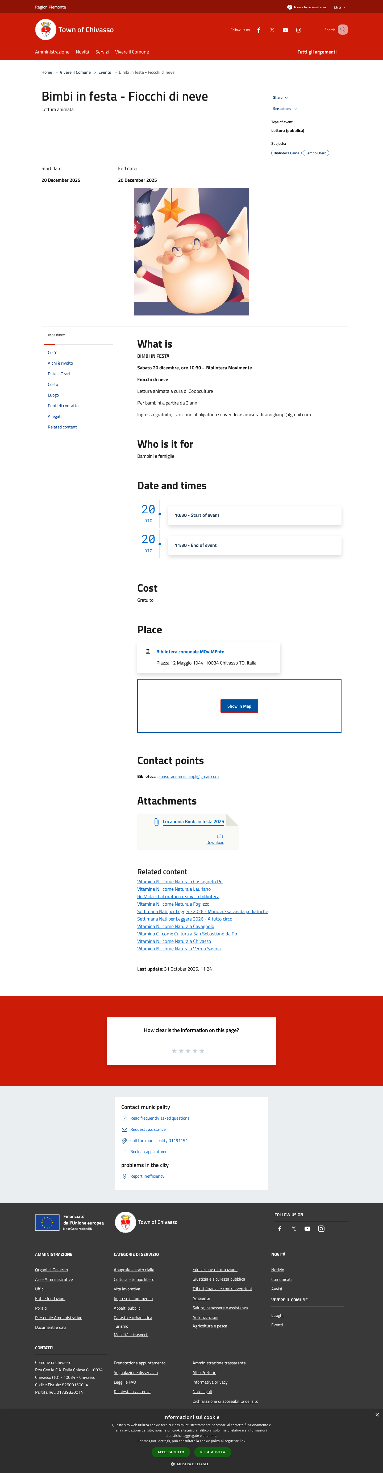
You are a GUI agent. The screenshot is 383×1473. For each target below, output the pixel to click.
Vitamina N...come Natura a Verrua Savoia (179, 948)
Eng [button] (340, 7)
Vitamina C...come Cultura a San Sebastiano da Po (187, 933)
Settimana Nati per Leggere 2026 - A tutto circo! (185, 918)
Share (281, 97)
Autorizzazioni (205, 1317)
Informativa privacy (210, 1382)
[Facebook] (252, 29)
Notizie (277, 1269)
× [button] (377, 1415)
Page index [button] (56, 335)
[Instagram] (292, 29)
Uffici (39, 1289)
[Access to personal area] (306, 7)
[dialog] (191, 1441)
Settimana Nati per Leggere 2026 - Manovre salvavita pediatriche (202, 911)
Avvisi (276, 1289)
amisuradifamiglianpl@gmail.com (189, 776)
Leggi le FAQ (125, 1382)
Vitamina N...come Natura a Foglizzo (173, 903)
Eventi (277, 1325)
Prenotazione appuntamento (139, 1363)
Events (104, 72)
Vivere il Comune (76, 72)
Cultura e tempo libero (134, 1279)
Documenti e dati (50, 1327)
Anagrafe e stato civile (134, 1269)
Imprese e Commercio (133, 1298)
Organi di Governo (51, 1269)
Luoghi (277, 1315)
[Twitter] (265, 29)
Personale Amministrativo (58, 1317)
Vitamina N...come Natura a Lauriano (174, 889)
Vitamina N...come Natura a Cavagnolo (175, 926)
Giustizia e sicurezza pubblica (219, 1279)
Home (46, 72)
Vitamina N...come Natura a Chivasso (174, 941)
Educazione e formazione (215, 1269)
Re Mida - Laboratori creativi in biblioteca (178, 896)
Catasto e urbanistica (133, 1317)
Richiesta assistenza (132, 1391)
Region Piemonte (50, 7)
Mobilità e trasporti (131, 1334)
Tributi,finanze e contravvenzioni (222, 1288)
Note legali (202, 1391)
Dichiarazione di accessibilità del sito (225, 1401)
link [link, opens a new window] (242, 1441)
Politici (41, 1308)
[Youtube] (278, 29)
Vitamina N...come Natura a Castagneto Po (180, 881)
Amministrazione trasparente (219, 1363)
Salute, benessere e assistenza (220, 1308)
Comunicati (281, 1279)
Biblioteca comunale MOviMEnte (190, 651)
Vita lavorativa (127, 1289)
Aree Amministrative (54, 1279)
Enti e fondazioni (50, 1298)
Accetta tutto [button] (171, 1452)
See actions (285, 109)
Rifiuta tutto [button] (213, 1452)
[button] (191, 1464)
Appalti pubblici (127, 1308)
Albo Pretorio (204, 1372)
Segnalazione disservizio (136, 1372)
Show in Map (239, 706)
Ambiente (201, 1298)
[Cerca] (341, 29)
